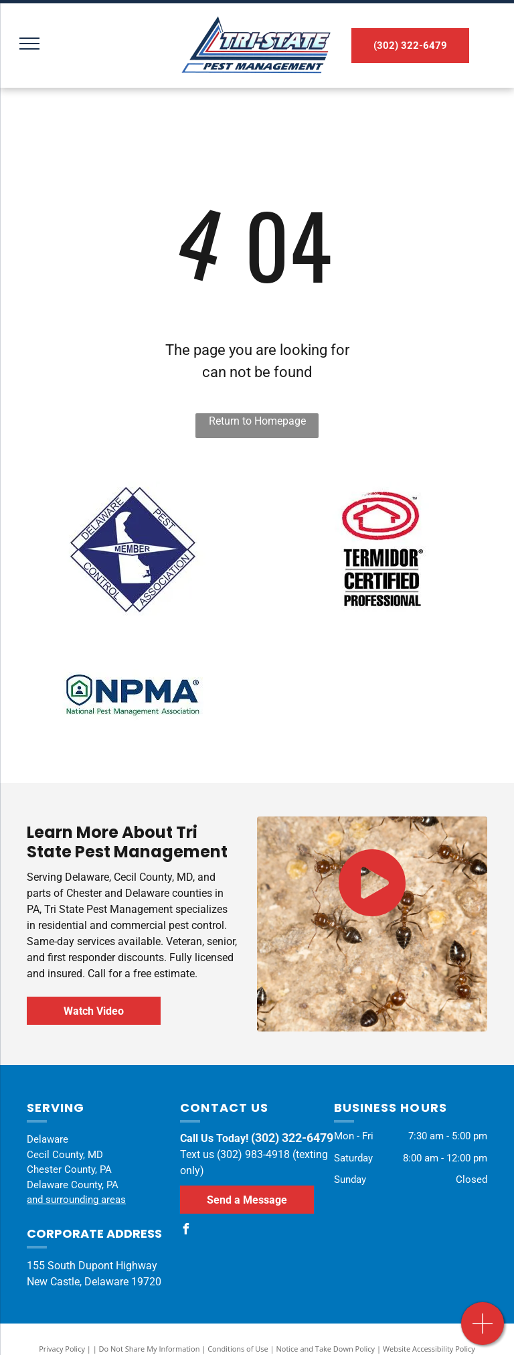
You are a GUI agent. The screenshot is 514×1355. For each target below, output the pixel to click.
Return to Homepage (257, 421)
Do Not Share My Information (149, 1349)
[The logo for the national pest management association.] (131, 696)
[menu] (29, 43)
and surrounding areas (76, 1200)
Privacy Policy (62, 1349)
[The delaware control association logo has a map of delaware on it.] (131, 549)
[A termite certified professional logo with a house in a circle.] (382, 549)
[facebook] (185, 1230)
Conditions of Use (237, 1349)
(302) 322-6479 (292, 1138)
